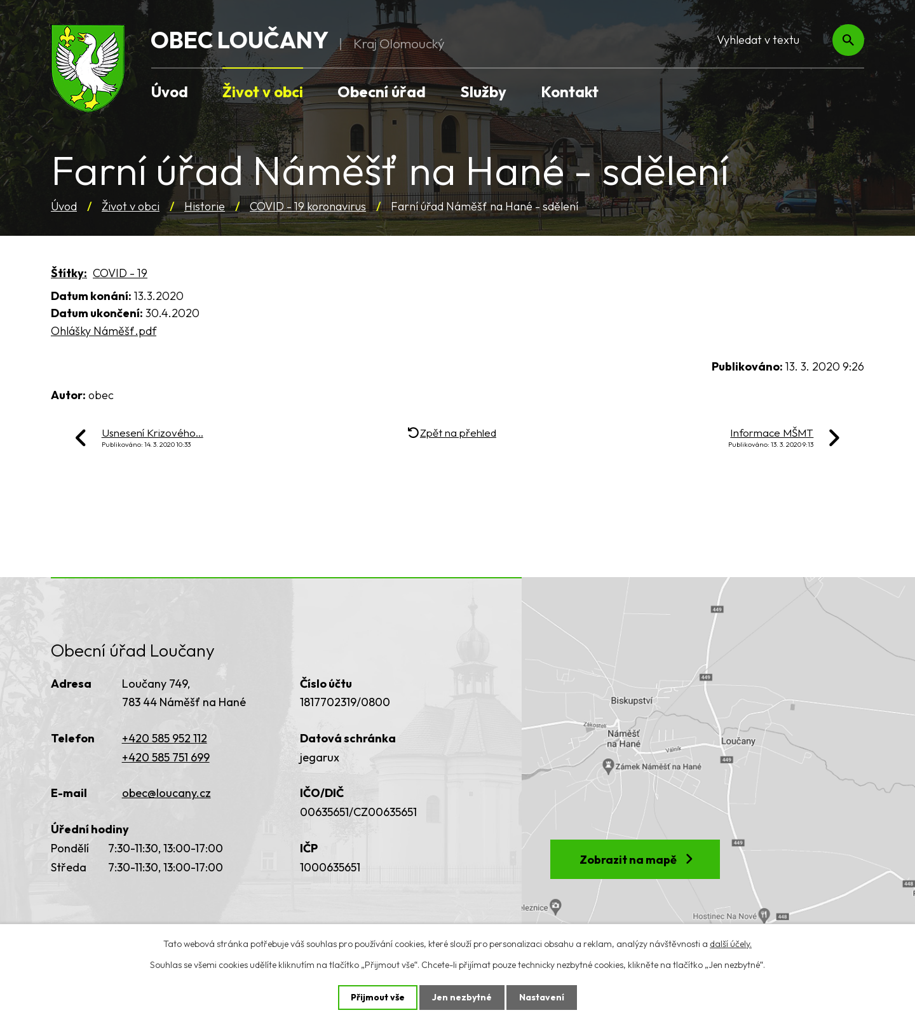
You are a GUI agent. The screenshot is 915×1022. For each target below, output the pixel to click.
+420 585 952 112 (164, 738)
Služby (483, 91)
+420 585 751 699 (166, 757)
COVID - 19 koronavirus (308, 206)
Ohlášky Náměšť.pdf (103, 331)
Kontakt (570, 91)
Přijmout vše (378, 997)
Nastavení (541, 997)
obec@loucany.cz (166, 793)
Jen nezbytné (462, 997)
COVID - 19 (120, 273)
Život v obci (130, 206)
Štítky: (69, 273)
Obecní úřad (381, 91)
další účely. (731, 944)
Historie (204, 206)
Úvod (64, 206)
